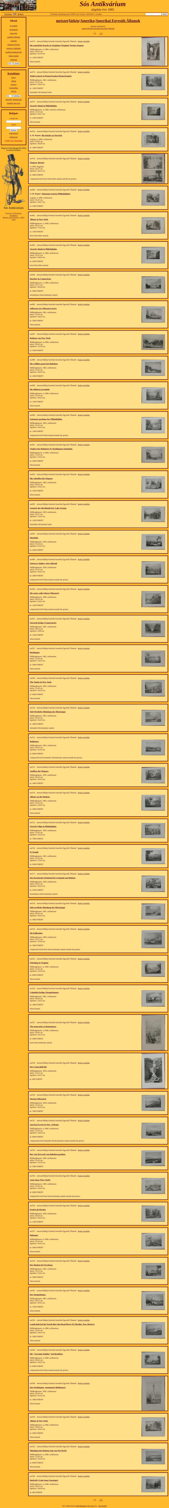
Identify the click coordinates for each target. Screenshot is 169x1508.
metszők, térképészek (14, 100)
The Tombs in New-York (40, 682)
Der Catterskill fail (38, 1067)
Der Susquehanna (37, 1294)
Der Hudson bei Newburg (41, 1265)
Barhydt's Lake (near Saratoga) (44, 1480)
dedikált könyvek (13, 103)
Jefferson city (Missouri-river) (43, 308)
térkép (13, 81)
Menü (13, 20)
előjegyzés (14, 137)
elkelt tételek (13, 56)
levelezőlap (13, 88)
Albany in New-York (39, 219)
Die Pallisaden (36, 933)
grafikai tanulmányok (14, 52)
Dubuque (34, 1235)
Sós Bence (13, 216)
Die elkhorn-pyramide (39, 389)
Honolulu (34, 538)
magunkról (14, 30)
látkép (74, 20)
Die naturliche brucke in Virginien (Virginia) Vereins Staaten (56, 45)
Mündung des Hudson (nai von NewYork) (48, 1450)
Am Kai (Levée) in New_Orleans (44, 1124)
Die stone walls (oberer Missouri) (44, 593)
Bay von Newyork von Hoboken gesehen (47, 1154)
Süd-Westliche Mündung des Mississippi (47, 712)
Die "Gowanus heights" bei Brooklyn (46, 1354)
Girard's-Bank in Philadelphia (43, 106)
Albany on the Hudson (40, 797)
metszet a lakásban (14, 48)
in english (13, 26)
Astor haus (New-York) (40, 1180)
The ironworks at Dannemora (43, 1026)
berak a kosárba (84, 41)
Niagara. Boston (37, 162)
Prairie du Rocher (38, 1209)
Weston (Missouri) (38, 1099)
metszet (14, 85)
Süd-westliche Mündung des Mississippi (47, 907)
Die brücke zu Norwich (52, 135)
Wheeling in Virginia (39, 963)
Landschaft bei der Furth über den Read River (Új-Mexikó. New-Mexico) (62, 1324)
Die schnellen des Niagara (41, 478)
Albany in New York (39, 1421)
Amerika (87, 20)
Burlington (34, 652)
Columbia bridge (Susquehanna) (44, 992)
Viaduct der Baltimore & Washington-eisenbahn (51, 449)
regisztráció (13, 133)
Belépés (21, 14)
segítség (14, 41)
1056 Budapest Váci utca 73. (86, 1506)
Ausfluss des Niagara (39, 771)
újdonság (13, 60)
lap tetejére (102, 1506)
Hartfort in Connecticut (40, 279)
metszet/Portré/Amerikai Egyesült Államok (98, 29)
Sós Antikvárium (103, 4)
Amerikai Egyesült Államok (118, 20)
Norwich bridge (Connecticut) (43, 623)
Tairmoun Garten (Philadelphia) (56, 194)
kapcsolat (13, 33)
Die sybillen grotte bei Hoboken (44, 364)
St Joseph (34, 852)
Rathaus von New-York (40, 338)
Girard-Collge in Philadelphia (43, 826)
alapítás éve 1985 (102, 9)
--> (101, 33)
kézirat (13, 91)
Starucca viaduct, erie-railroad (43, 563)
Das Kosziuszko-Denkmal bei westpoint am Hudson (52, 878)
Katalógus (8, 14)
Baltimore (34, 741)
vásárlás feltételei (13, 37)
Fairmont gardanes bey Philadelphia (46, 419)
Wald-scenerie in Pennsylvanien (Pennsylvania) (50, 76)
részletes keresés (13, 45)
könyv (13, 78)
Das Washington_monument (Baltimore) (47, 1387)
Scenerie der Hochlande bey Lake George (48, 508)
